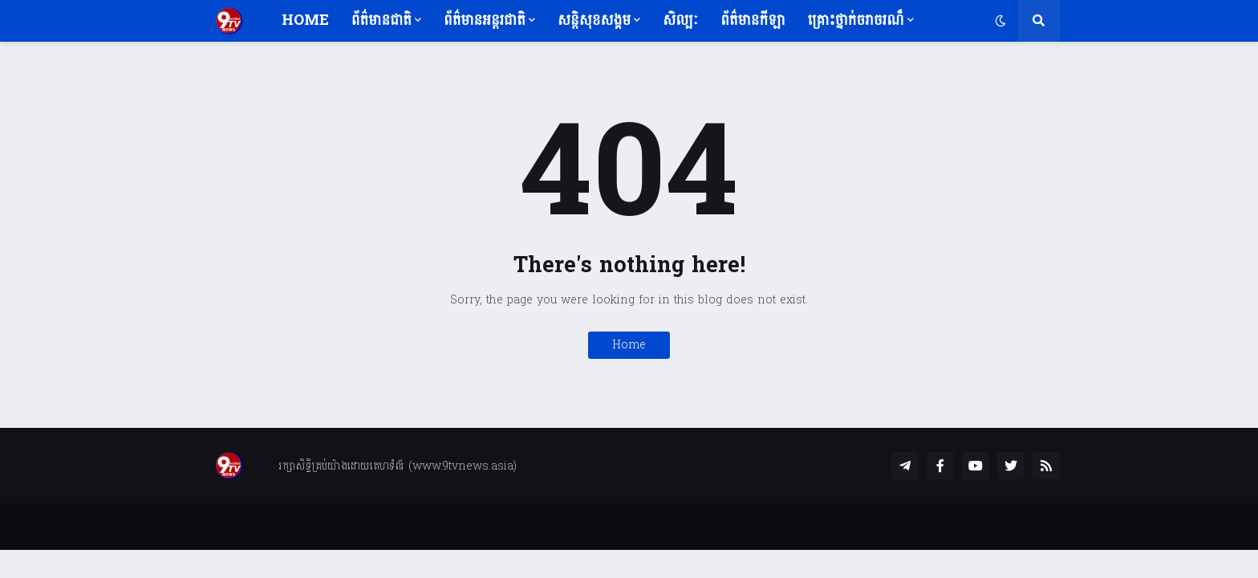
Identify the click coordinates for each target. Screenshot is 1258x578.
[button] (1000, 21)
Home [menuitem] (305, 20)
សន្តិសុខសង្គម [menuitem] (594, 20)
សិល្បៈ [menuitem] (680, 20)
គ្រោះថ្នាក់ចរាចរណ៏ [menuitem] (856, 20)
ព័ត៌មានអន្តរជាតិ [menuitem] (485, 20)
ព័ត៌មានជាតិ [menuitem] (381, 20)
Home (629, 345)
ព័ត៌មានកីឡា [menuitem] (752, 20)
